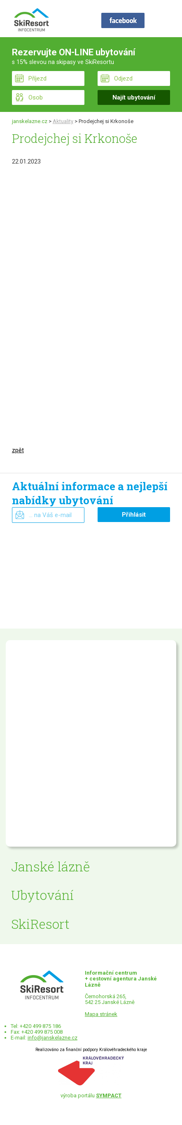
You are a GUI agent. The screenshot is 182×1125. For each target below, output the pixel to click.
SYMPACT (108, 1095)
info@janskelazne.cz (52, 1038)
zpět (18, 450)
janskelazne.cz (29, 121)
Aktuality (63, 121)
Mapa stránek (101, 1014)
